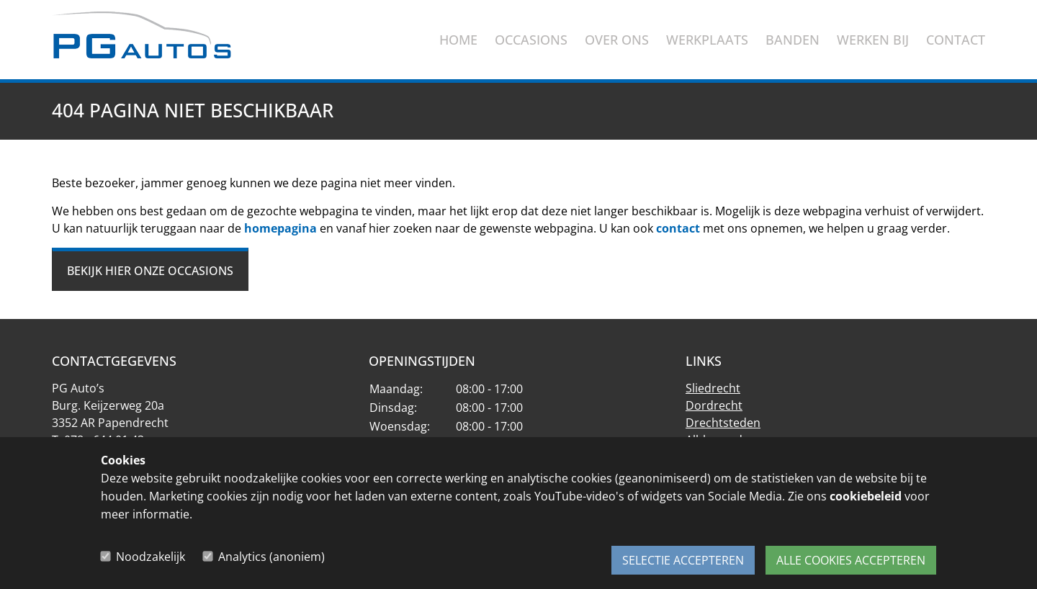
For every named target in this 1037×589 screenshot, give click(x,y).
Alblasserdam (723, 440)
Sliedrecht (713, 388)
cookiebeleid (866, 504)
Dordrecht (714, 405)
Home (458, 39)
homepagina (280, 228)
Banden (793, 39)
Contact (955, 39)
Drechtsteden (723, 423)
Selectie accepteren (683, 560)
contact (678, 228)
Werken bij (873, 39)
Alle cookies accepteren (850, 560)
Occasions (531, 39)
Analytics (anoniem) (271, 560)
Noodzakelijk (150, 560)
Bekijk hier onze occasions (150, 271)
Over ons (617, 39)
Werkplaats (707, 39)
